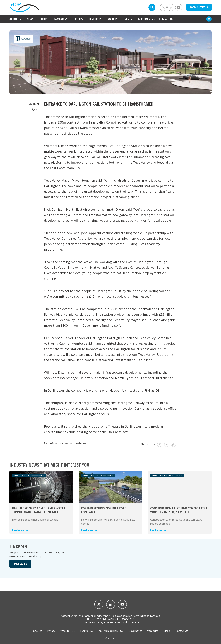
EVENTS (128, 19)
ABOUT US (15, 19)
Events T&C (86, 630)
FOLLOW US (20, 564)
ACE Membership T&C (111, 630)
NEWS (30, 19)
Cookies (37, 630)
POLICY (44, 19)
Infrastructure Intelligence (74, 443)
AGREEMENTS (145, 19)
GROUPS (78, 19)
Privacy (51, 630)
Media (167, 630)
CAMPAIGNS (61, 19)
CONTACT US (166, 19)
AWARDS (112, 19)
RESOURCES (95, 19)
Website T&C (67, 630)
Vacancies (152, 630)
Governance (135, 630)
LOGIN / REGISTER (199, 7)
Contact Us (182, 630)
